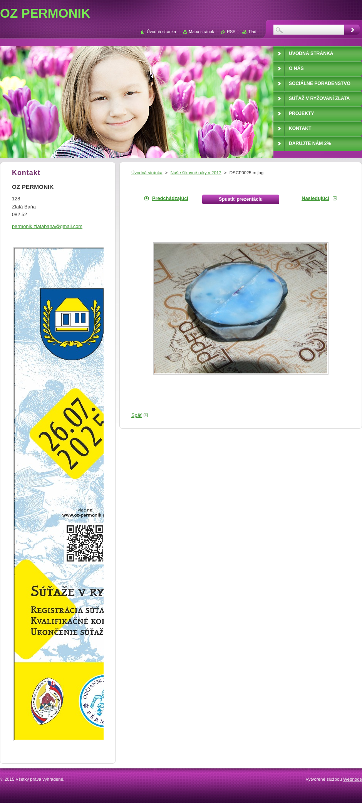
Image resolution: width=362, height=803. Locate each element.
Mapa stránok (201, 31)
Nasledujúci (315, 198)
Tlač (252, 31)
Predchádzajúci (170, 198)
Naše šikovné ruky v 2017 (196, 172)
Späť (136, 415)
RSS (231, 31)
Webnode (352, 779)
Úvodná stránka (147, 172)
